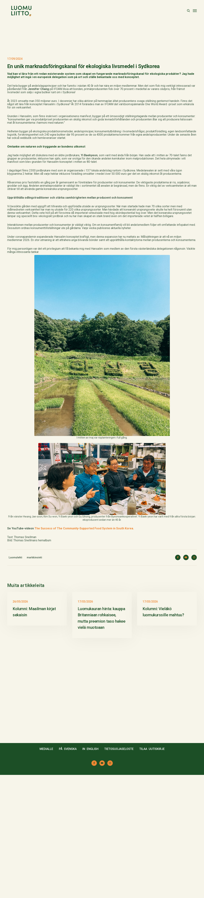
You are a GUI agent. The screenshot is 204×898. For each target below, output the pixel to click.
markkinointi (34, 633)
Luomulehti (15, 633)
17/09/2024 (14, 135)
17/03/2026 (85, 724)
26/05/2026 (20, 724)
